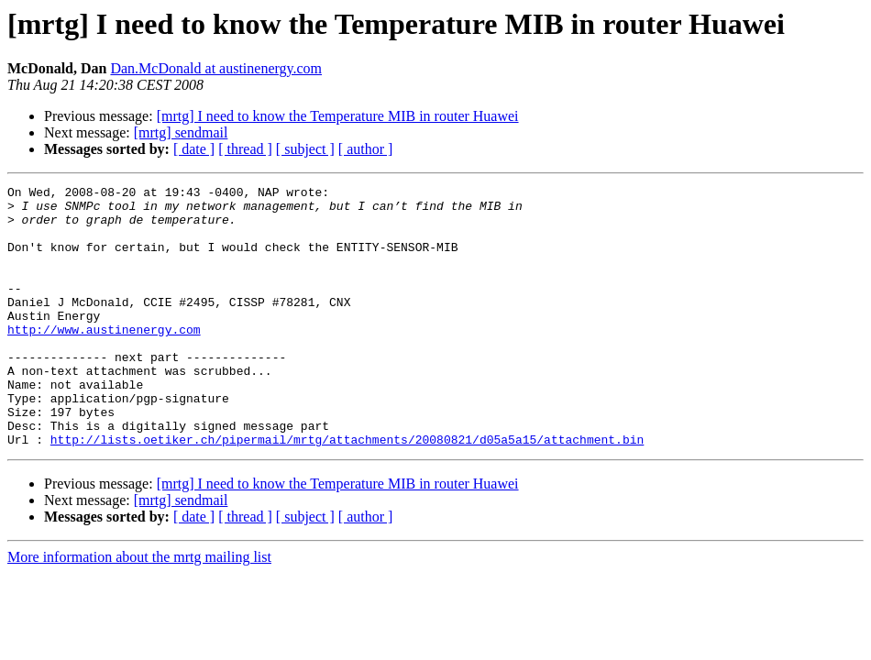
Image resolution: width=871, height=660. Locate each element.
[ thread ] (245, 149)
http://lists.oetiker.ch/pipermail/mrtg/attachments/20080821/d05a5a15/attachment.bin (347, 491)
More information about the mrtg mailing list (139, 609)
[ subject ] (305, 149)
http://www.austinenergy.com (104, 359)
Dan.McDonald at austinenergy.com (216, 68)
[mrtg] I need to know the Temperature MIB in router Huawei (338, 116)
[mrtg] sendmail (181, 132)
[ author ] (365, 149)
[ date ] (194, 149)
